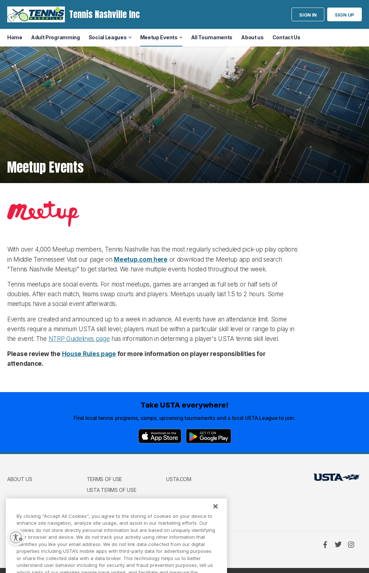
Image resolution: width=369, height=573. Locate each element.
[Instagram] (351, 544)
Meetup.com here (141, 259)
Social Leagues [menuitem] (108, 37)
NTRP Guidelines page (79, 338)
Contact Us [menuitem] (286, 37)
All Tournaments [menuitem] (212, 37)
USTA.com (178, 479)
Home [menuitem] (14, 37)
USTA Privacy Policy (113, 500)
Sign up (344, 15)
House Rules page (89, 353)
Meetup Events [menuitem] (159, 37)
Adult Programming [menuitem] (55, 37)
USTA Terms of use (112, 490)
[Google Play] (208, 436)
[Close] (215, 512)
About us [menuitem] (252, 37)
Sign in (308, 15)
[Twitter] (338, 544)
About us (19, 479)
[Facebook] (325, 544)
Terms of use (104, 479)
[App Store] (160, 436)
